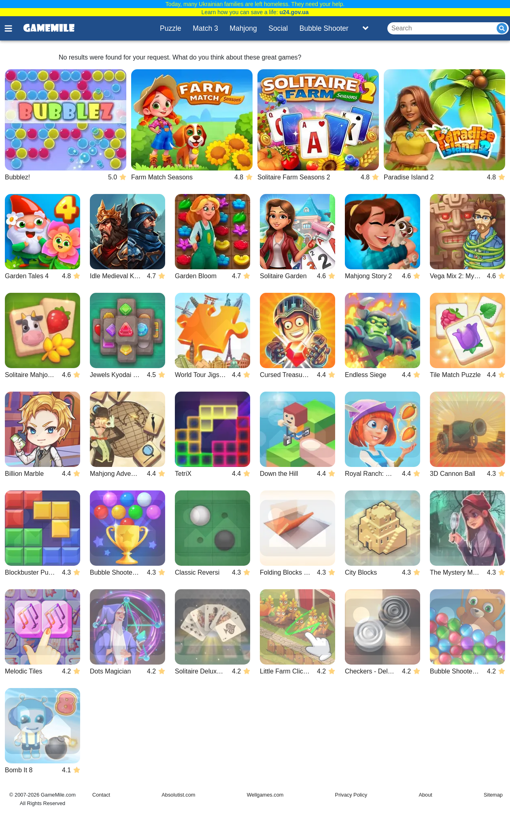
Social (278, 28)
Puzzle (170, 28)
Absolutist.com (178, 795)
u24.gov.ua (293, 12)
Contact (101, 795)
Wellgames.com (265, 795)
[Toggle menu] (13, 28)
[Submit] (502, 28)
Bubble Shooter (324, 28)
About (425, 795)
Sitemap (493, 795)
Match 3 (205, 28)
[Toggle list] (365, 28)
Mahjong (243, 28)
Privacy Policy (351, 795)
